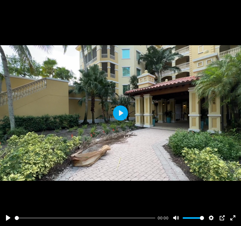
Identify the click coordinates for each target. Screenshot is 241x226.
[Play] (8, 218)
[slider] (85, 218)
